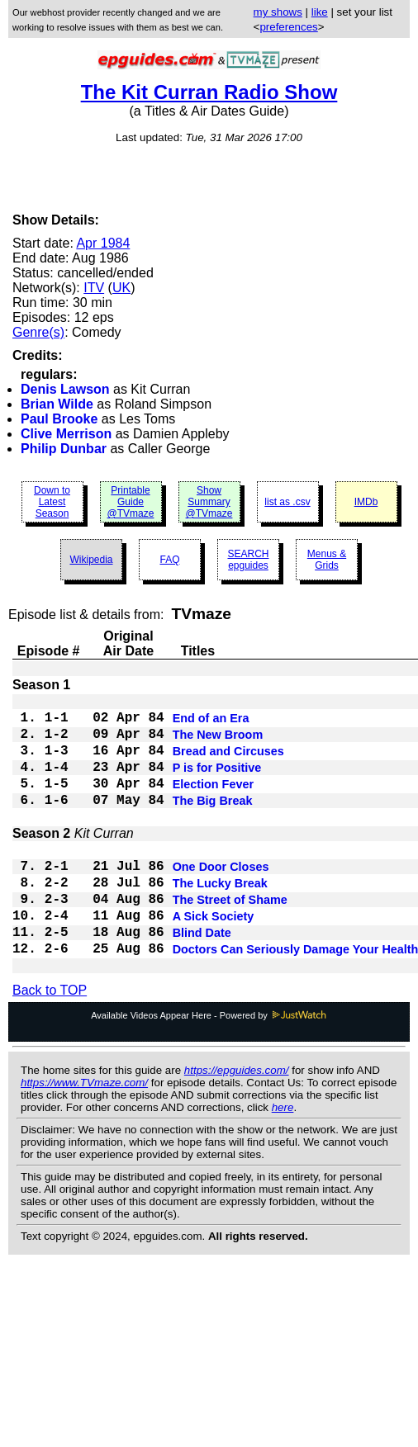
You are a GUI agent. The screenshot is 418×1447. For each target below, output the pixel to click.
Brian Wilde (57, 404)
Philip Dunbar (64, 449)
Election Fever (213, 802)
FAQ (169, 559)
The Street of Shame (230, 937)
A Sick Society (213, 957)
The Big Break (213, 822)
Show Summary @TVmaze (209, 502)
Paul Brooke (59, 419)
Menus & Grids (326, 559)
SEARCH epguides (247, 559)
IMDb (366, 502)
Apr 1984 (103, 243)
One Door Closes (221, 898)
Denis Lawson (65, 389)
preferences (288, 27)
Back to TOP (49, 1040)
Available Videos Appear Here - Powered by (209, 1065)
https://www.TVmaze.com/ (84, 1132)
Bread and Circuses (228, 762)
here (283, 1157)
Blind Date (202, 977)
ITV (93, 288)
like (319, 12)
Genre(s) (38, 332)
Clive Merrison (66, 434)
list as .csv (287, 502)
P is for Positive (217, 782)
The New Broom (218, 743)
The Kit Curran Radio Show (209, 92)
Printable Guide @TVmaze (130, 502)
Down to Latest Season (52, 502)
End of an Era (211, 723)
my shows (278, 12)
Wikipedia (90, 559)
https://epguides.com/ (236, 1120)
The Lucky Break (220, 917)
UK (121, 288)
